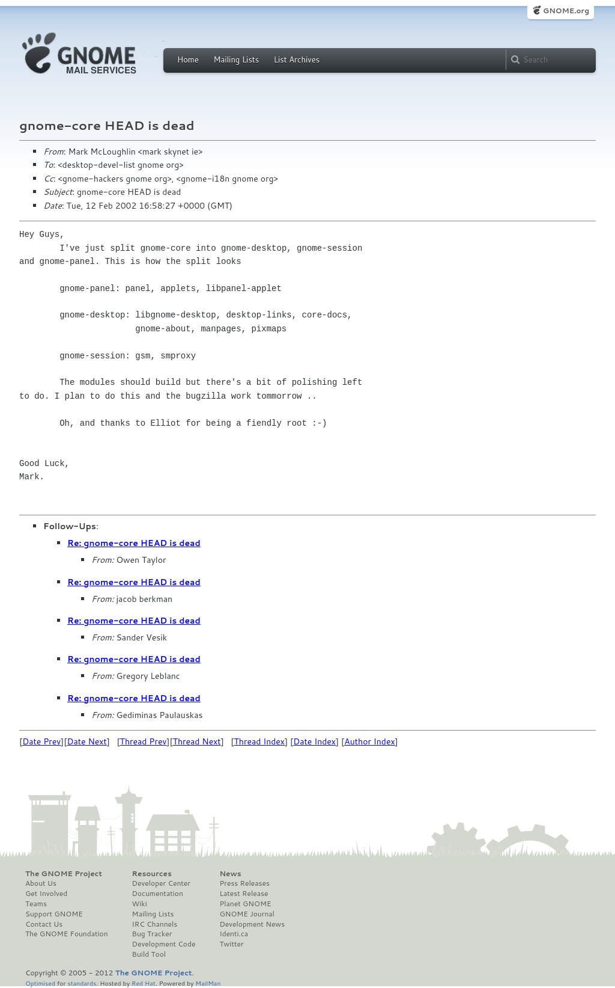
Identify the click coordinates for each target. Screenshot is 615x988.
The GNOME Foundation (66, 934)
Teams (36, 904)
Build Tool (149, 954)
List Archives (297, 59)
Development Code (164, 944)
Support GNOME (54, 914)
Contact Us (43, 924)
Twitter (231, 944)
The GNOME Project (63, 874)
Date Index (314, 741)
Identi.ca (233, 934)
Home (188, 59)
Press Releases (244, 883)
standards (81, 982)
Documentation (157, 893)
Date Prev (41, 741)
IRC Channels (155, 924)
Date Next (86, 741)
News (230, 874)
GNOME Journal (246, 914)
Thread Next (197, 741)
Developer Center (161, 883)
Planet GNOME (245, 904)
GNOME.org (566, 10)
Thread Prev (143, 741)
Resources (152, 874)
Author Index (369, 741)
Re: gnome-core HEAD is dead (134, 543)
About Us (40, 883)
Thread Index (259, 741)
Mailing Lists (236, 59)
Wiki (139, 904)
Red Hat (144, 982)
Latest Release (243, 893)
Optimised (40, 982)
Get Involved (46, 893)
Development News (252, 924)
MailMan (207, 982)
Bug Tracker (152, 934)
